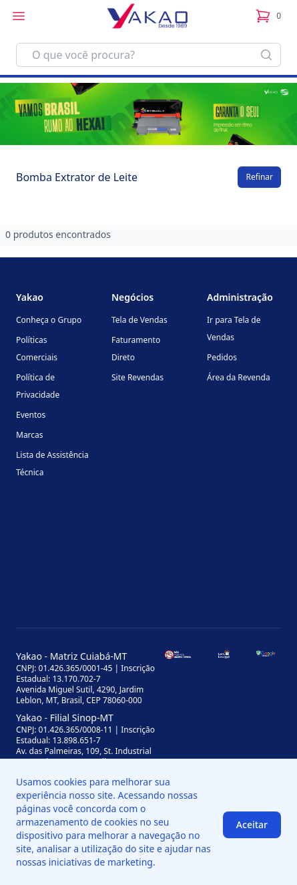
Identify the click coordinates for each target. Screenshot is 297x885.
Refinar (259, 176)
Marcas (29, 434)
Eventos (30, 414)
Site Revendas (137, 377)
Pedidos (222, 357)
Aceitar (252, 824)
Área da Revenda (238, 377)
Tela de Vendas (139, 320)
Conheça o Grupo (48, 320)
